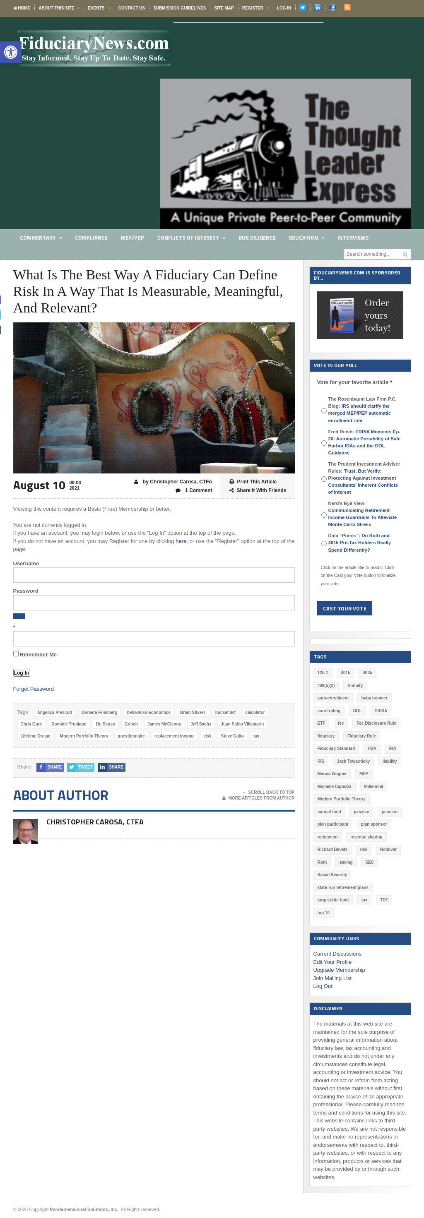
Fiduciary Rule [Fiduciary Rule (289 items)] (361, 736)
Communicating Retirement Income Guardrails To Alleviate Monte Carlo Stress (362, 517)
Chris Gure (31, 724)
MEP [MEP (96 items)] (364, 773)
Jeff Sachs (200, 724)
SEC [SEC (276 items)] (369, 862)
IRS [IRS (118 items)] (321, 761)
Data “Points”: (365, 542)
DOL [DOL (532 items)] (357, 711)
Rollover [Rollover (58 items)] (388, 849)
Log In (284, 8)
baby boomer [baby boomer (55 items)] (374, 698)
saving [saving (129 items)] (346, 862)
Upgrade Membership (339, 970)
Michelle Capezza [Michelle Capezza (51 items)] (335, 786)
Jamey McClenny (164, 724)
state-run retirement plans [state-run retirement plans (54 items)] (343, 887)
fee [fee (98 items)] (341, 723)
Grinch (130, 724)
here (181, 541)
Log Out (322, 986)
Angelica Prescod (54, 712)
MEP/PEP (132, 237)
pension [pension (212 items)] (390, 812)
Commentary (41, 239)
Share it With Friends (258, 490)
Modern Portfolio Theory (84, 736)
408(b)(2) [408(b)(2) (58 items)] (326, 685)
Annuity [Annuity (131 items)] (355, 685)
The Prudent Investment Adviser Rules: (364, 478)
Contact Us (131, 8)
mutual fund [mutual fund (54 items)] (329, 812)
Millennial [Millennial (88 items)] (373, 786)
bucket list (225, 712)
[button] (11, 52)
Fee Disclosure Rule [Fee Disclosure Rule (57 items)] (376, 723)
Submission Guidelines (179, 8)
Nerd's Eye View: (362, 514)
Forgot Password (33, 689)
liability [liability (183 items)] (390, 761)
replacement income (174, 736)
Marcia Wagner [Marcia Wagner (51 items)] (332, 773)
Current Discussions (337, 954)
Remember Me (35, 654)
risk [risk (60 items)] (363, 849)
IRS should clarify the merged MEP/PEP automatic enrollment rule (359, 413)
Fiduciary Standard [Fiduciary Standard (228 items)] (336, 748)
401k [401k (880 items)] (345, 672)
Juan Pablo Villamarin (242, 724)
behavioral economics (148, 712)
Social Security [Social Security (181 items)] (332, 874)
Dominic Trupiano (68, 724)
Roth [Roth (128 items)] (322, 862)
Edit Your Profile (332, 962)
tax (256, 736)
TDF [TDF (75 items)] (384, 900)
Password (26, 591)
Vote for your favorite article (354, 382)
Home (22, 8)
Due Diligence (258, 237)
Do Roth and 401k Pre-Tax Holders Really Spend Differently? (365, 542)
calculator (254, 712)
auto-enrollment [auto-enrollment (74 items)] (333, 698)
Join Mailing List (332, 978)
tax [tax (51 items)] (364, 900)
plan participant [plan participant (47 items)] (333, 824)
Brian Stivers (192, 712)
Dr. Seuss (105, 724)
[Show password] (19, 616)
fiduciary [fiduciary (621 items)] (326, 736)
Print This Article (253, 482)
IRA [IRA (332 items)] (392, 748)
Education (307, 239)
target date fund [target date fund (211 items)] (333, 900)
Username (26, 563)
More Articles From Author (258, 798)
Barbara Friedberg (100, 712)
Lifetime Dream (36, 736)
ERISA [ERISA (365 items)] (380, 711)
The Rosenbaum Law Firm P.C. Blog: (362, 409)
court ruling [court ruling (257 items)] (329, 711)
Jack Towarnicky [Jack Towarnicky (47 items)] (353, 761)
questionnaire (131, 736)
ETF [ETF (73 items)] (321, 723)
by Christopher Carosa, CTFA (173, 482)
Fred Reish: (364, 442)
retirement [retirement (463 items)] (328, 837)
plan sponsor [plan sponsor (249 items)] (374, 824)
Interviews (354, 237)
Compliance (91, 237)
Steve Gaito (232, 736)
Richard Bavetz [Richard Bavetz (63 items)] (332, 849)
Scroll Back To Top (268, 792)
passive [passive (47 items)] (361, 812)
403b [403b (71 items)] (367, 672)
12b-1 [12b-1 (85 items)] (323, 672)
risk (207, 736)
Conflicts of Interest (191, 239)
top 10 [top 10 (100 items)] (324, 912)
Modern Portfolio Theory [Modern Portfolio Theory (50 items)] (342, 799)
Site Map (224, 8)
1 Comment (194, 490)
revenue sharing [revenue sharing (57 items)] (366, 837)
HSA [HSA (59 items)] (372, 748)
